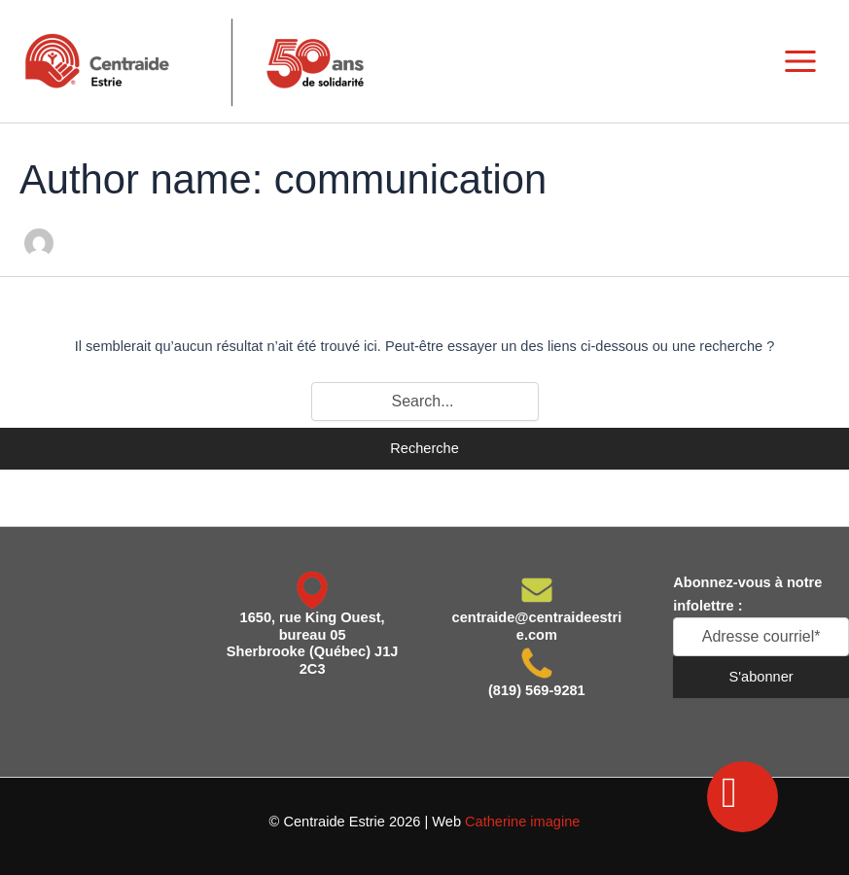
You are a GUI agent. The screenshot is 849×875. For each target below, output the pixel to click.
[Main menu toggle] (800, 61)
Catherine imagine (522, 821)
